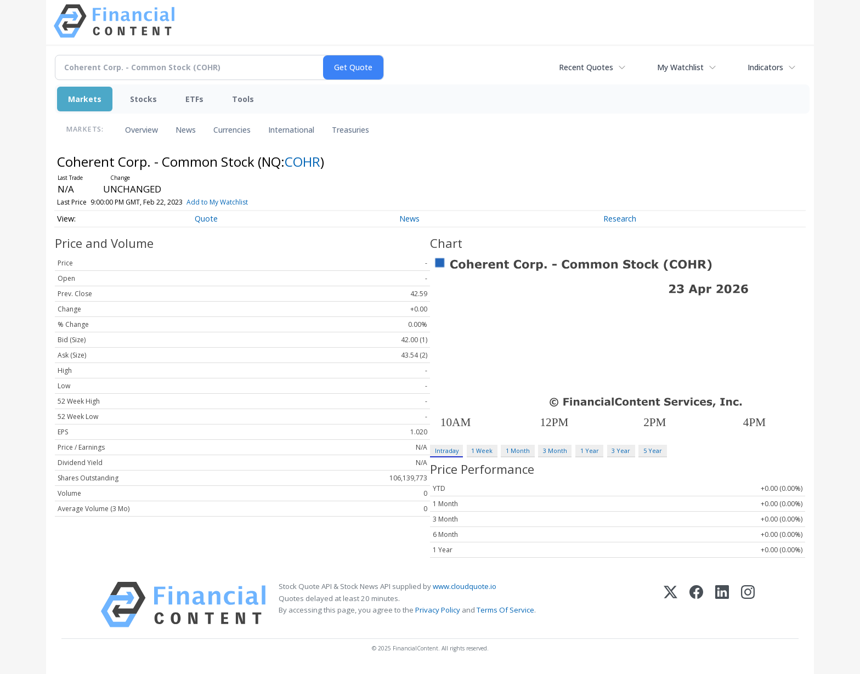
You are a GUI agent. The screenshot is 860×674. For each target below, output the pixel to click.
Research (619, 218)
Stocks (143, 99)
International (291, 129)
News (186, 129)
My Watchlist (680, 67)
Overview (141, 129)
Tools (243, 99)
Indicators (765, 67)
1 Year (589, 450)
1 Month (518, 450)
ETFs (194, 99)
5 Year (652, 450)
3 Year (621, 450)
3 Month (555, 450)
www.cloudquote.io (464, 586)
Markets (84, 99)
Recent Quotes (586, 67)
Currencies (232, 129)
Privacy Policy (437, 610)
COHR (302, 161)
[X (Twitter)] (670, 604)
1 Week (482, 450)
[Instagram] (748, 604)
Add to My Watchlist (235, 202)
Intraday (447, 450)
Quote (206, 218)
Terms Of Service (505, 610)
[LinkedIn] (722, 604)
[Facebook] (696, 604)
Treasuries (350, 129)
